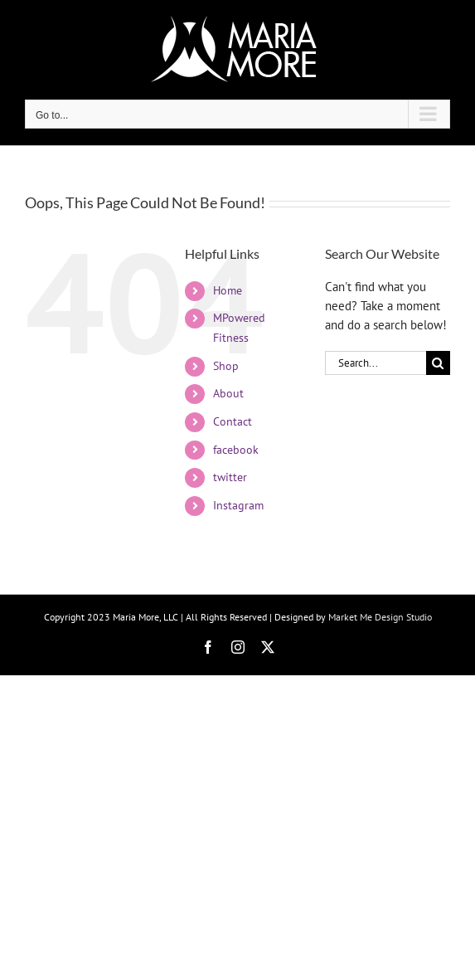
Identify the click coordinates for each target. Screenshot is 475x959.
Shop (226, 365)
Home (227, 290)
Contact (232, 421)
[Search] (438, 363)
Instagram (238, 505)
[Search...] (375, 363)
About (228, 393)
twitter (230, 477)
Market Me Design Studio (380, 617)
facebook (236, 449)
